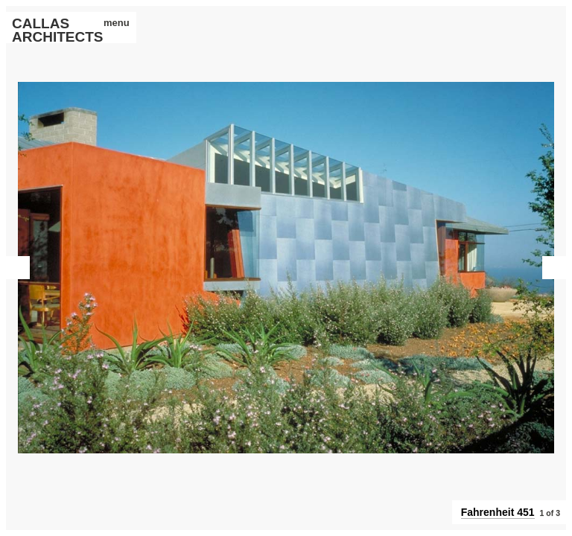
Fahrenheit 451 (498, 512)
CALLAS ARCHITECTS (49, 30)
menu (111, 22)
